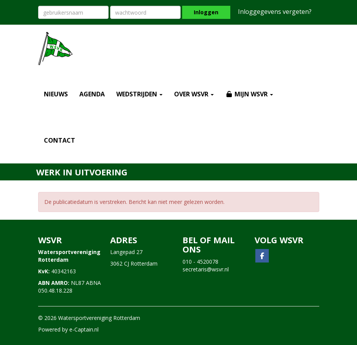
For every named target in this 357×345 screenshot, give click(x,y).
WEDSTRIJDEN (139, 94)
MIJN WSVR (249, 94)
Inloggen (206, 12)
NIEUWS (56, 94)
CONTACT (59, 140)
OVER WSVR (194, 94)
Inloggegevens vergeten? (275, 11)
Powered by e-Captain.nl (68, 329)
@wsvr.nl (206, 269)
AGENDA (92, 94)
